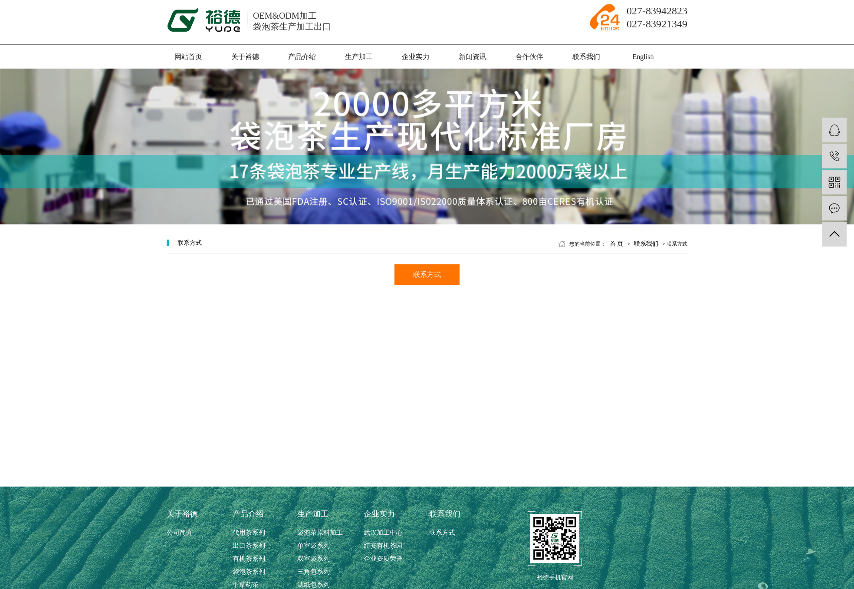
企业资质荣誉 (383, 558)
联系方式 (427, 274)
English (643, 56)
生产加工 (359, 56)
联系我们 (586, 56)
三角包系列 (313, 571)
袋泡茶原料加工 (320, 532)
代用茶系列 (249, 532)
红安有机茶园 (383, 545)
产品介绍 (302, 56)
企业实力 (416, 56)
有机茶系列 (249, 558)
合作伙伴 (529, 56)
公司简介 (180, 532)
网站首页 (188, 56)
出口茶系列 (249, 545)
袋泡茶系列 (249, 571)
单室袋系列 (313, 545)
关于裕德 (245, 56)
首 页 (617, 243)
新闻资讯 (472, 56)
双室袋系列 (313, 558)
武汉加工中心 (383, 532)
